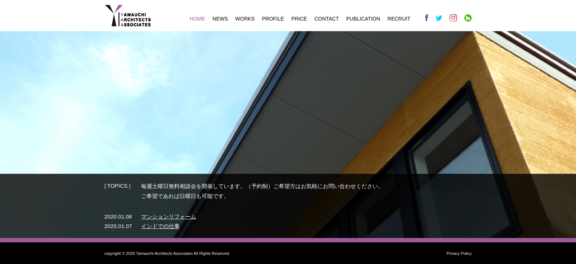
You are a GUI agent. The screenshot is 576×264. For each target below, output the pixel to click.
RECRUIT (399, 19)
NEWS (220, 19)
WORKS (245, 19)
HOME (197, 19)
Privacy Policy (459, 253)
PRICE (299, 19)
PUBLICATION (363, 19)
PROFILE (273, 19)
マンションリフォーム (168, 216)
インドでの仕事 (160, 226)
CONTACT (326, 19)
